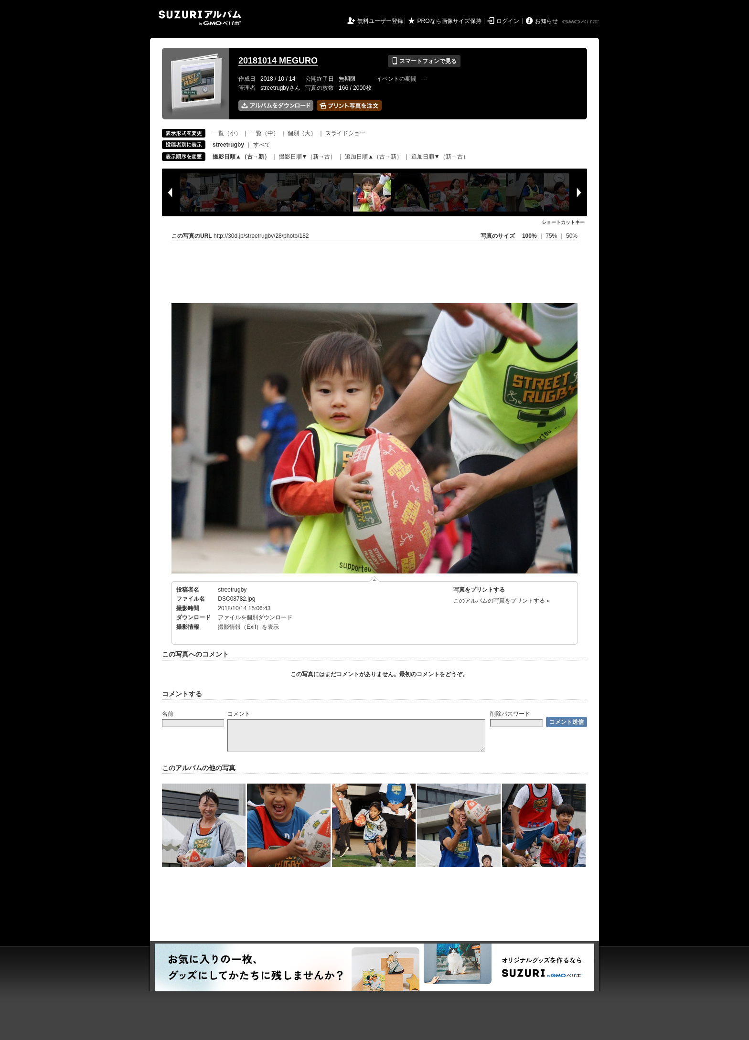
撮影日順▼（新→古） (307, 156)
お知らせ (546, 21)
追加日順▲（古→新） (373, 156)
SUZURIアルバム (200, 18)
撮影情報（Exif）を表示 (248, 627)
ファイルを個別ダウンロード (255, 617)
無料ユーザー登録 (380, 21)
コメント (238, 714)
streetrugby (232, 589)
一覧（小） (227, 133)
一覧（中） (264, 133)
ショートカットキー (563, 222)
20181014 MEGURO (278, 60)
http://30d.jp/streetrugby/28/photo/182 (261, 236)
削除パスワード (510, 714)
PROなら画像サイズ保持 (449, 21)
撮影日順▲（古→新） (241, 156)
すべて (261, 144)
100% (529, 236)
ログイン (507, 21)
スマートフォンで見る (424, 61)
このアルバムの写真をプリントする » (501, 600)
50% (572, 236)
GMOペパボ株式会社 (581, 22)
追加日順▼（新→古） (440, 156)
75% (552, 236)
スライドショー (345, 133)
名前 (167, 714)
